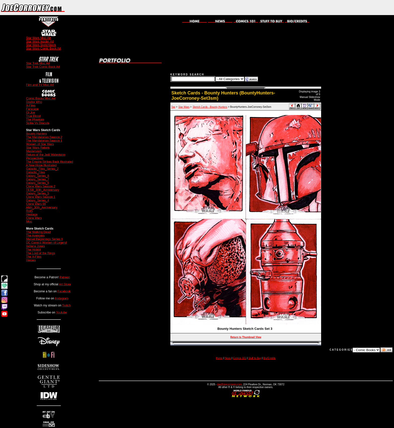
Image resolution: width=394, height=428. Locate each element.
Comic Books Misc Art (41, 98)
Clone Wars (34, 218)
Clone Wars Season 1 (40, 197)
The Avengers (35, 235)
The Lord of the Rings (40, 253)
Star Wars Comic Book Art (43, 48)
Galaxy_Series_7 (37, 179)
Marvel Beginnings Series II (44, 239)
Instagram (61, 298)
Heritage (31, 214)
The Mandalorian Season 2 (44, 137)
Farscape (32, 109)
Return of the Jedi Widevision (45, 154)
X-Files (30, 105)
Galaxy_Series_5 (37, 193)
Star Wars (183, 106)
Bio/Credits (269, 358)
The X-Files (33, 256)
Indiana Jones (35, 246)
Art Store (65, 284)
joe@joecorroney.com (230, 384)
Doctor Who (34, 102)
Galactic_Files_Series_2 (42, 169)
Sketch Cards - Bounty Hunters (209, 106)
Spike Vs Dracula (37, 123)
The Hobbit (33, 249)
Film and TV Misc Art (40, 85)
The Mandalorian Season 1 (44, 140)
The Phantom (35, 119)
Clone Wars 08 (36, 204)
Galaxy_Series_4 (37, 200)
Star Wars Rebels (38, 147)
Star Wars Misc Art (38, 38)
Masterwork (34, 151)
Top (173, 106)
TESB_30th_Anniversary (42, 190)
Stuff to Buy (254, 358)
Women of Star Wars (40, 144)
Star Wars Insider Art (40, 41)
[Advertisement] (335, 7)
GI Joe (30, 112)
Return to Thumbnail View (245, 337)
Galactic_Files (35, 172)
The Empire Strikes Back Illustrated (49, 162)
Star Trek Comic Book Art (43, 67)
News (228, 358)
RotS (29, 211)
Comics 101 (239, 358)
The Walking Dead (38, 232)
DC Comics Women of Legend (46, 242)
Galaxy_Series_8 (37, 176)
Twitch (66, 305)
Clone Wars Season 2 (40, 186)
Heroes (31, 260)
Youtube (61, 312)
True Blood (33, 116)
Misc (29, 221)
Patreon (65, 277)
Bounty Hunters (36, 133)
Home (219, 358)
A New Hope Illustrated (41, 165)
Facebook (64, 291)
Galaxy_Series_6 (37, 183)
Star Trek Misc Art (38, 63)
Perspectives (34, 158)
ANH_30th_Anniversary (41, 207)
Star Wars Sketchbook (41, 45)
